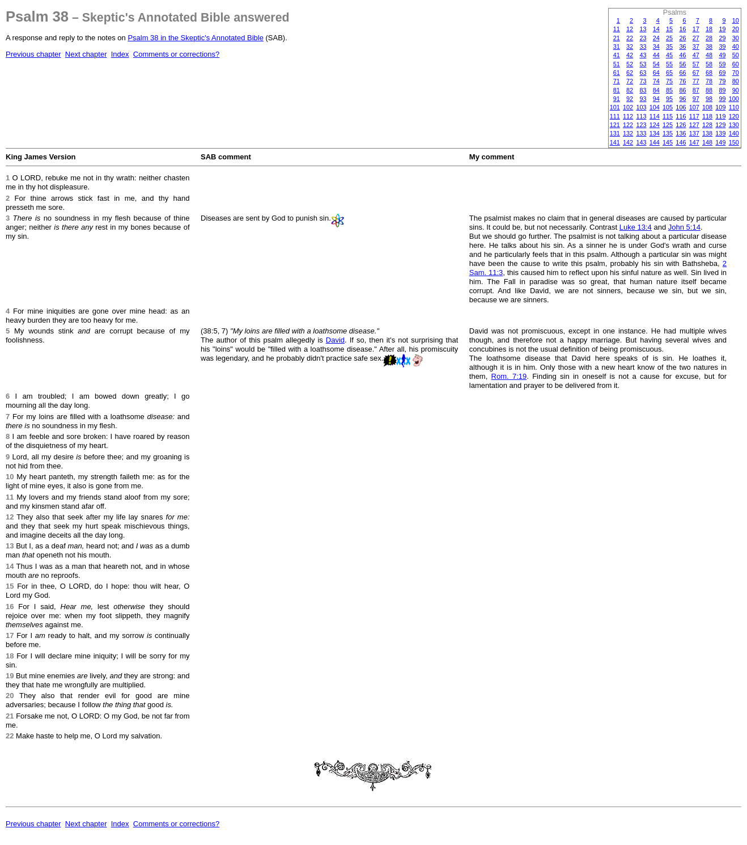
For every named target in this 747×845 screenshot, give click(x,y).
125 (668, 124)
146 (681, 142)
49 (722, 55)
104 (655, 107)
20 (735, 29)
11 (616, 29)
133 (641, 133)
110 (734, 107)
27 (696, 38)
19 (722, 29)
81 (616, 90)
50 (735, 55)
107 (694, 107)
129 (720, 124)
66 (682, 72)
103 (641, 107)
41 (616, 55)
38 (709, 46)
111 (615, 116)
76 (682, 81)
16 (682, 29)
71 (616, 81)
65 (669, 72)
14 (656, 29)
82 (629, 90)
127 (694, 124)
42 (629, 55)
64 (656, 72)
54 (656, 64)
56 (682, 64)
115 (668, 116)
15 (669, 29)
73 (642, 81)
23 (642, 38)
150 (734, 142)
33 (642, 46)
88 (709, 90)
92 (629, 98)
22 (629, 38)
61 (616, 72)
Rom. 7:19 (509, 376)
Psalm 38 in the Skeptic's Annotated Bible (196, 37)
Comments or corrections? (176, 54)
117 (694, 116)
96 (682, 98)
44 (656, 55)
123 (641, 124)
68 (709, 72)
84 (656, 90)
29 (722, 38)
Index (120, 54)
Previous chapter (33, 54)
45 (669, 55)
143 (641, 142)
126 (681, 124)
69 (722, 72)
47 (696, 55)
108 (707, 107)
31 (616, 46)
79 (722, 81)
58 (709, 64)
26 (682, 38)
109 (720, 107)
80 (735, 81)
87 (696, 90)
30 (735, 38)
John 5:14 (684, 227)
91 (616, 98)
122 (628, 124)
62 (629, 72)
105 (668, 107)
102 (628, 107)
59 (722, 64)
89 (722, 90)
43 (642, 55)
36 (682, 46)
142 (628, 142)
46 (682, 55)
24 (656, 38)
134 (655, 133)
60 (735, 64)
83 (642, 90)
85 (669, 90)
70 (735, 72)
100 (734, 98)
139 (720, 133)
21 (616, 38)
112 (628, 116)
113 (641, 116)
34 (656, 46)
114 (655, 116)
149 (720, 142)
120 (734, 116)
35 (669, 46)
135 (668, 133)
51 (616, 64)
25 (669, 38)
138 (707, 133)
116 (681, 116)
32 (629, 46)
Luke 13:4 (635, 227)
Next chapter (86, 54)
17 (696, 29)
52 (629, 64)
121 (615, 124)
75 (669, 81)
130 (734, 124)
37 (696, 46)
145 (668, 142)
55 (669, 64)
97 (696, 98)
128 (707, 124)
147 (694, 142)
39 (722, 46)
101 (615, 107)
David (335, 340)
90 (735, 90)
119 (720, 116)
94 (656, 98)
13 (642, 29)
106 (681, 107)
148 (707, 142)
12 (629, 29)
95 (669, 98)
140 (734, 133)
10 (735, 20)
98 (709, 98)
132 (628, 133)
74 (656, 81)
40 (735, 46)
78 (709, 81)
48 (709, 55)
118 (707, 116)
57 (696, 64)
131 (615, 133)
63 (642, 72)
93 (642, 98)
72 (629, 81)
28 (709, 38)
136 (681, 133)
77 (696, 81)
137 (694, 133)
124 (655, 124)
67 (696, 72)
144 (655, 142)
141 (615, 142)
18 (709, 29)
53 (642, 64)
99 (722, 98)
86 (682, 90)
